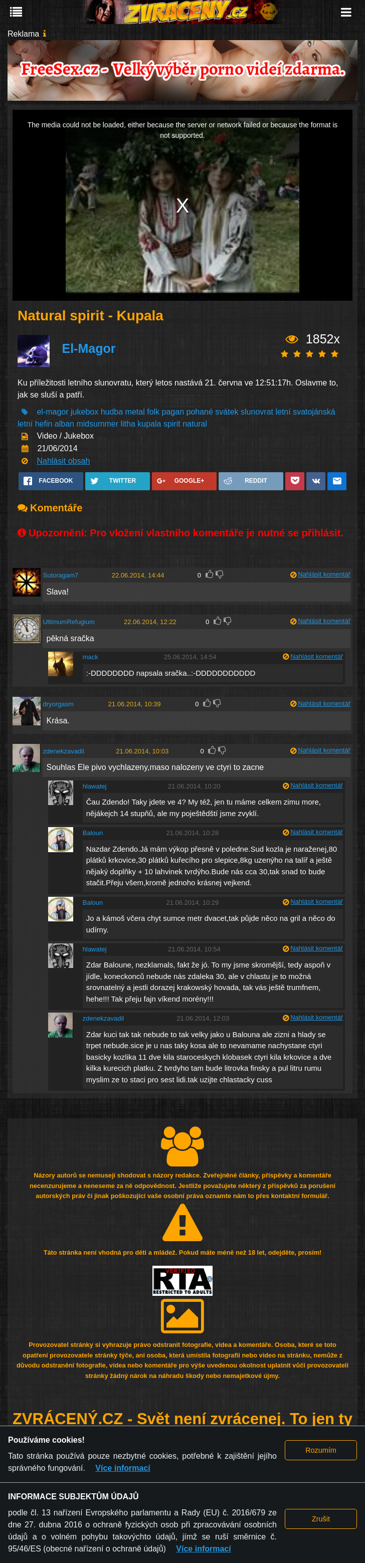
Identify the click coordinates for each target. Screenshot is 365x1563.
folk (153, 412)
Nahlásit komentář (324, 574)
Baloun (93, 833)
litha (127, 424)
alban (64, 424)
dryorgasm (58, 704)
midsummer (97, 424)
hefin (44, 424)
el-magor (52, 412)
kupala (149, 424)
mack (90, 657)
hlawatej (95, 786)
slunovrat (257, 412)
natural (194, 424)
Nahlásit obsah (63, 461)
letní (282, 412)
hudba (112, 412)
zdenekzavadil (63, 751)
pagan (173, 412)
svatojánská (314, 412)
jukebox (84, 412)
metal (135, 412)
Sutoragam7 (60, 575)
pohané (200, 412)
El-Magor (88, 348)
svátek (226, 412)
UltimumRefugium (68, 622)
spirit (171, 424)
